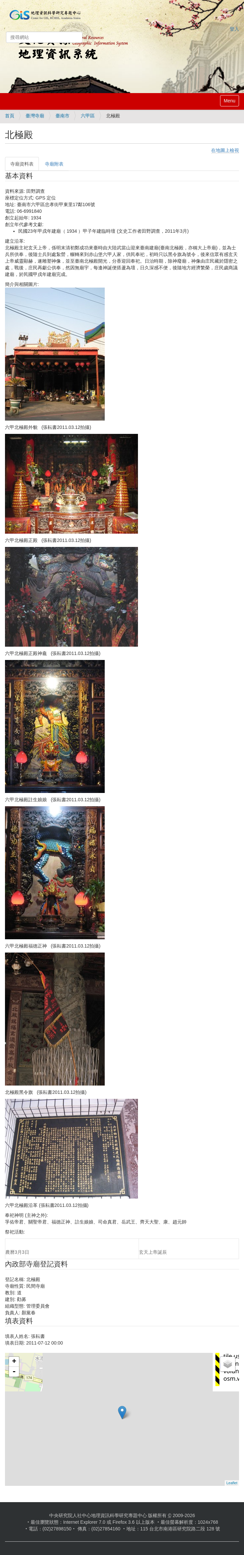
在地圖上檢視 (225, 150)
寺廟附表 (54, 164)
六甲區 (88, 115)
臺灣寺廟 (35, 115)
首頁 (9, 115)
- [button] (14, 1372)
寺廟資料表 (22, 164)
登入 (234, 29)
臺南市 (62, 115)
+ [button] (14, 1362)
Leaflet (231, 1483)
